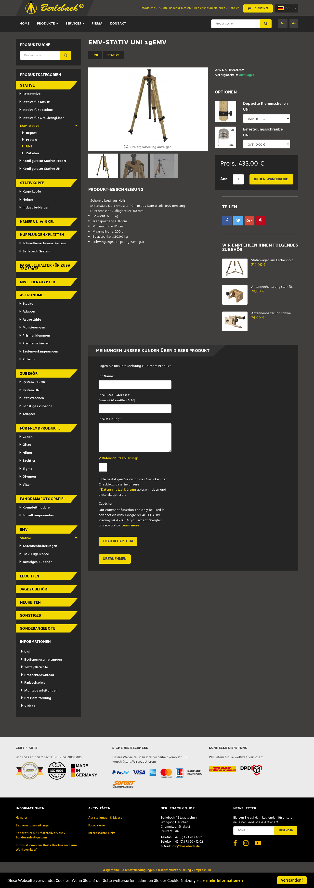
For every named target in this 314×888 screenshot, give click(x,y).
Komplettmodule (34, 507)
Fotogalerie (147, 8)
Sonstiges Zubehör (35, 406)
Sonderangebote (37, 628)
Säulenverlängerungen (38, 351)
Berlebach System (34, 251)
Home (25, 23)
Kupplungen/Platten (42, 235)
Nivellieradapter (37, 282)
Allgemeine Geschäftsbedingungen (129, 870)
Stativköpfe (32, 183)
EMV (24, 530)
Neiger (26, 200)
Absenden (285, 830)
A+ (283, 23)
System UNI (29, 390)
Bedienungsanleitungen (209, 8)
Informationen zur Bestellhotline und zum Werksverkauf (46, 847)
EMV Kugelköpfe (34, 554)
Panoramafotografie (42, 499)
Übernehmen (115, 559)
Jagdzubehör (33, 589)
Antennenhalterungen (38, 546)
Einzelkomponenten (36, 515)
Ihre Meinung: (110, 419)
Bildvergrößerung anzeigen (147, 147)
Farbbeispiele (33, 683)
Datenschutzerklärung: (120, 458)
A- (294, 23)
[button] (227, 220)
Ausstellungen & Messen (175, 8)
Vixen (25, 485)
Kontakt (118, 23)
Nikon (25, 453)
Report (29, 133)
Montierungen (32, 327)
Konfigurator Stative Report (42, 161)
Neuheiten (30, 602)
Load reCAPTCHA (118, 541)
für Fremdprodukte (40, 428)
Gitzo (25, 445)
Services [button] (74, 23)
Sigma (25, 469)
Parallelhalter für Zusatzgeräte (45, 267)
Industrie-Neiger (34, 207)
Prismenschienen (34, 343)
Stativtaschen (31, 398)
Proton (29, 140)
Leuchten (30, 576)
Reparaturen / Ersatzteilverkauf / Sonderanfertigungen (41, 835)
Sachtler (27, 461)
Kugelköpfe (30, 192)
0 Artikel (258, 8)
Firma (97, 23)
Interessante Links (102, 833)
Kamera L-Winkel (37, 222)
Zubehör (30, 153)
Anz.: (225, 179)
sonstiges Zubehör (35, 562)
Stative (113, 55)
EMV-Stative (49, 126)
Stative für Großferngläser (41, 118)
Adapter (27, 311)
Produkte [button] (47, 23)
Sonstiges (30, 615)
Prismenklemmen (34, 336)
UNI (95, 55)
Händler (233, 8)
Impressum (202, 870)
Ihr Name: (106, 376)
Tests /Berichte (34, 667)
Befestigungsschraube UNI (263, 132)
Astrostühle (30, 320)
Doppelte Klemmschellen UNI (265, 107)
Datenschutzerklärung (118, 490)
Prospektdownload (37, 675)
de (283, 8)
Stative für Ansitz (34, 102)
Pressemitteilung (35, 698)
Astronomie (32, 295)
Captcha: (106, 503)
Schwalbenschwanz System (42, 243)
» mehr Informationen (223, 880)
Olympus (28, 477)
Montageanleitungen (39, 690)
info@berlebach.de (186, 846)
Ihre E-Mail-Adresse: (117, 398)
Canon (26, 437)
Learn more (130, 525)
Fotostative (29, 94)
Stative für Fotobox (36, 110)
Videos (27, 706)
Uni (25, 652)
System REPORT (33, 382)
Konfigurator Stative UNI (40, 169)
